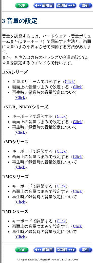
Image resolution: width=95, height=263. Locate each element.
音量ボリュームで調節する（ (38, 81)
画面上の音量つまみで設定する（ (42, 87)
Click (69, 81)
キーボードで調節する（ (34, 116)
